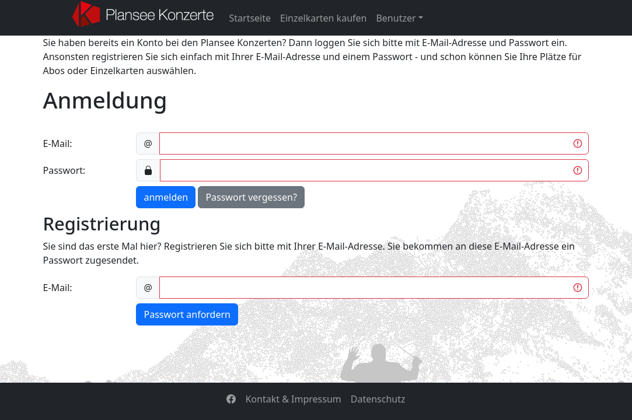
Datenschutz (378, 399)
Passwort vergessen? (250, 197)
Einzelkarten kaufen (323, 18)
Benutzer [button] (395, 18)
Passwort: (64, 170)
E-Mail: (57, 143)
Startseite (250, 18)
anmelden (166, 197)
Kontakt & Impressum (293, 399)
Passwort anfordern (187, 314)
